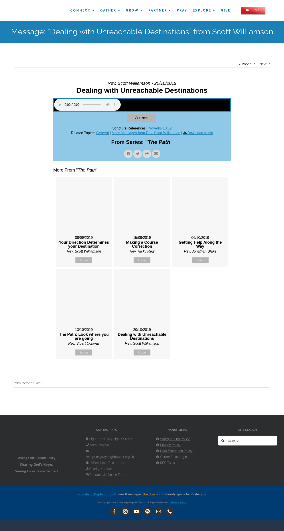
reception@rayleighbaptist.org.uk (110, 457)
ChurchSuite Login (173, 457)
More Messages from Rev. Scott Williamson (146, 133)
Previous (248, 64)
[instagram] (125, 511)
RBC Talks (167, 463)
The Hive (148, 494)
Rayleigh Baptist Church (98, 494)
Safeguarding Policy (175, 439)
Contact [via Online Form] (107, 475)
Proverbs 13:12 (160, 128)
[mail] (158, 511)
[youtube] (136, 511)
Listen (143, 118)
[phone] (169, 511)
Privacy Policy (170, 445)
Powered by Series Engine (214, 369)
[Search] (223, 441)
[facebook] (114, 511)
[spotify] (147, 511)
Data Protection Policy (176, 451)
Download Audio (200, 133)
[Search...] (247, 441)
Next (262, 64)
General (102, 133)
